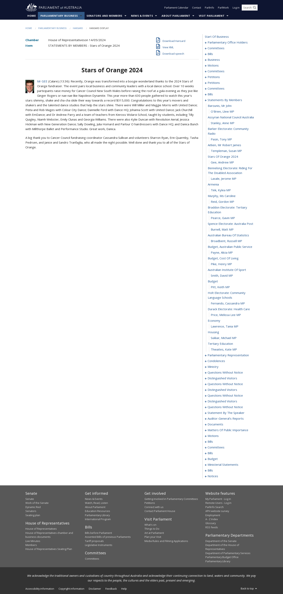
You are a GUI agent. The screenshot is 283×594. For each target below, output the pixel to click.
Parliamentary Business (59, 15)
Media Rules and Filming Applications (166, 541)
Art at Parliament (154, 533)
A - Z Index (211, 519)
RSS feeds (211, 527)
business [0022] (214, 60)
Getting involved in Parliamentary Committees (171, 499)
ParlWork (223, 7)
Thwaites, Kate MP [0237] (224, 349)
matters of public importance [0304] (228, 430)
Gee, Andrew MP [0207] (222, 162)
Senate (29, 499)
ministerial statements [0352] (223, 465)
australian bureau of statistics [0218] (228, 235)
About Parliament (176, 15)
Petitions (149, 503)
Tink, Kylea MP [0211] (221, 190)
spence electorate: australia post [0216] (230, 224)
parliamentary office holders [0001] (228, 42)
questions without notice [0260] (225, 372)
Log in (236, 7)
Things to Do (151, 528)
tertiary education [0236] (220, 344)
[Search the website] (250, 8)
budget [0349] (213, 459)
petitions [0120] (214, 83)
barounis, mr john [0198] (220, 106)
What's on (150, 524)
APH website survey (217, 511)
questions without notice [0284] (225, 407)
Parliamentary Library (97, 515)
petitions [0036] (214, 77)
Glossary (210, 523)
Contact (196, 7)
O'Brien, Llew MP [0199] (222, 111)
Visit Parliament (211, 15)
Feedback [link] (111, 588)
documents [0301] (215, 424)
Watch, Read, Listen (96, 503)
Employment (212, 515)
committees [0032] (216, 71)
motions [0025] (213, 65)
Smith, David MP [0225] (222, 275)
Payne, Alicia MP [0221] (222, 252)
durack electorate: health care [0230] (229, 309)
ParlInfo (209, 7)
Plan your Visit (152, 537)
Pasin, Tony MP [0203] (221, 139)
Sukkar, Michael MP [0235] (224, 338)
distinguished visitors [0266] (222, 378)
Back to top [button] (249, 588)
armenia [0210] (213, 184)
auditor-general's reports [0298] (226, 418)
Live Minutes (32, 541)
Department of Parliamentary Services (227, 553)
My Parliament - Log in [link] (218, 499)
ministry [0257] (213, 367)
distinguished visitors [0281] (222, 401)
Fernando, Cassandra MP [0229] (228, 303)
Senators (30, 511)
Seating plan (32, 515)
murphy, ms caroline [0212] (222, 196)
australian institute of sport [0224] (227, 270)
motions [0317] (213, 436)
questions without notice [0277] (225, 395)
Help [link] (124, 588)
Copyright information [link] (71, 588)
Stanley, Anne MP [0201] (222, 123)
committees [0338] (216, 447)
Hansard (78, 28)
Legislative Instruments (98, 545)
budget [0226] (213, 281)
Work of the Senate (37, 503)
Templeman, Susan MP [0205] (226, 151)
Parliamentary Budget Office (222, 557)
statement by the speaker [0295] (226, 413)
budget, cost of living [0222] (223, 258)
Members (31, 545)
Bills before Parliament (98, 533)
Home (31, 15)
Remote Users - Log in (218, 503)
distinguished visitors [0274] (222, 390)
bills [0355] (210, 470)
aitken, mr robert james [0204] (224, 145)
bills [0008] (210, 54)
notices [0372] (213, 476)
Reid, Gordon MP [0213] (222, 202)
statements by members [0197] (225, 100)
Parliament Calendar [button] (176, 7)
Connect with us (154, 507)
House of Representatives (41, 528)
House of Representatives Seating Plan (48, 549)
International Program (98, 519)
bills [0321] (210, 441)
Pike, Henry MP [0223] (221, 264)
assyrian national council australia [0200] (231, 117)
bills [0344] (210, 453)
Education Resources (97, 511)
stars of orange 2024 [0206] (223, 156)
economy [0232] (214, 321)
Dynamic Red (33, 507)
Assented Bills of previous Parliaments (108, 537)
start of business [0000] (217, 37)
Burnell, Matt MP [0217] (222, 229)
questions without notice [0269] (225, 384)
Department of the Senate (221, 541)
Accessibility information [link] (39, 588)
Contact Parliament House (159, 511)
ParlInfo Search (214, 507)
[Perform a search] (255, 8)
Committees (92, 558)
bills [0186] (210, 94)
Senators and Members (104, 15)
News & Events (142, 15)
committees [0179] (216, 88)
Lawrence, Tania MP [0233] (224, 326)
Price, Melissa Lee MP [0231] (226, 315)
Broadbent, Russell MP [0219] (226, 241)
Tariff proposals (94, 541)
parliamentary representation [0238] (228, 355)
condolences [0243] (216, 361)
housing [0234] (213, 332)
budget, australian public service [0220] (230, 247)
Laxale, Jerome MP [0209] (223, 179)
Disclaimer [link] (95, 588)
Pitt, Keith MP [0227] (220, 287)
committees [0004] (216, 48)
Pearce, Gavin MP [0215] (223, 218)
